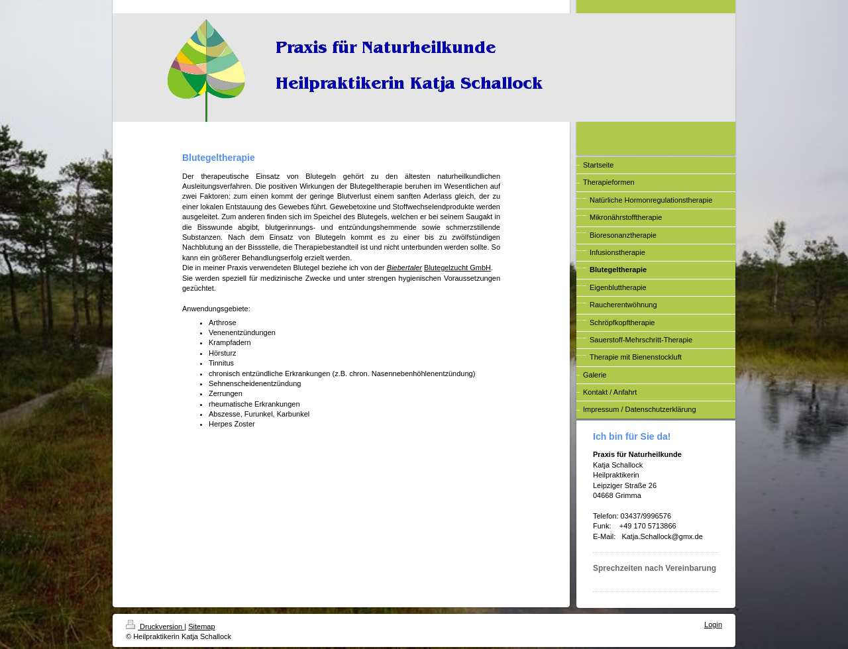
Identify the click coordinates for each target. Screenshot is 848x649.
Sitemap (201, 626)
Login (713, 624)
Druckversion (155, 626)
